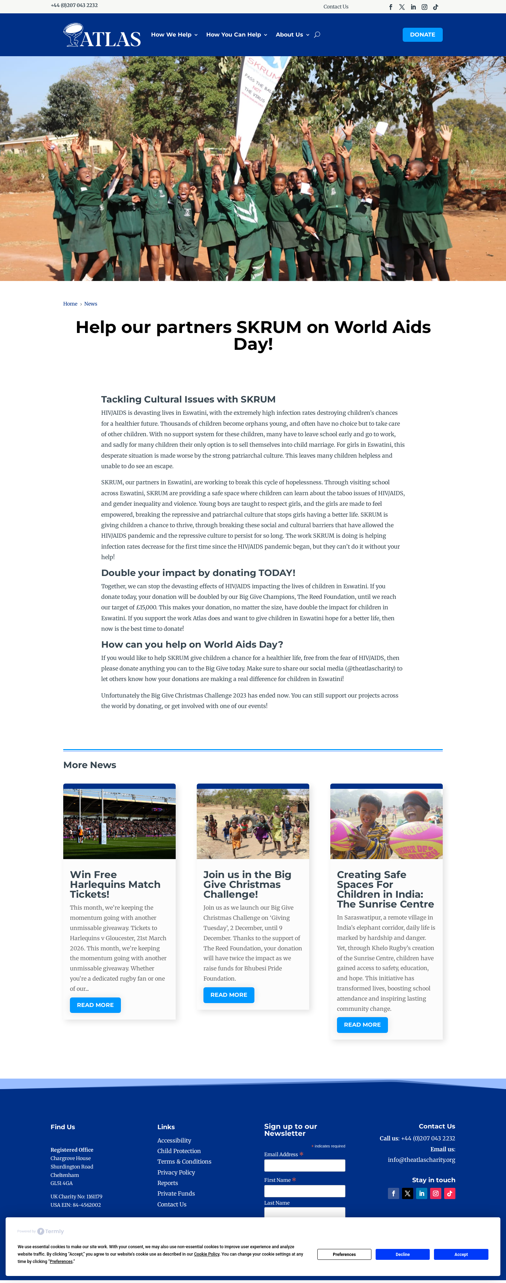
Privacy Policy (176, 1175)
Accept (461, 1254)
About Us (289, 36)
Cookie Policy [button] (206, 1254)
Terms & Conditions (184, 1164)
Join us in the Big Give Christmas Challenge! (247, 887)
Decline (403, 1254)
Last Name (277, 1206)
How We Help (171, 36)
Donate (422, 36)
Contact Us (336, 7)
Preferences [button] (61, 1261)
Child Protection (179, 1153)
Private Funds (176, 1196)
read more (95, 1007)
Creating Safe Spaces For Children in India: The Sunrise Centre (385, 892)
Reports (167, 1185)
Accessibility (174, 1143)
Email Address (284, 1157)
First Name (280, 1183)
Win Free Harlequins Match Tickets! (115, 887)
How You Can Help (233, 36)
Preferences (344, 1254)
